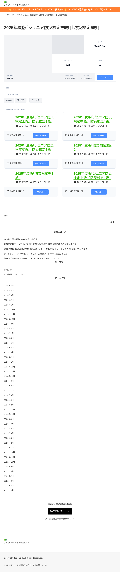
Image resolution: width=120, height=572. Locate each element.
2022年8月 (9, 471)
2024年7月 (9, 390)
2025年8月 (9, 329)
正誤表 (9, 100)
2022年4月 (9, 490)
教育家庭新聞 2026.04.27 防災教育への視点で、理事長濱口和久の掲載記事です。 (41, 244)
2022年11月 (9, 457)
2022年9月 (9, 467)
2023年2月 (9, 443)
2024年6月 (9, 395)
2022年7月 (9, 476)
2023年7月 (9, 424)
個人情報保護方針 (24, 565)
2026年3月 (9, 295)
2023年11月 (9, 409)
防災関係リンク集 (40, 565)
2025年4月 (9, 348)
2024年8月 (9, 386)
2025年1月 (9, 362)
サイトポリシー (9, 565)
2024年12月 (9, 367)
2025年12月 (9, 309)
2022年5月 (9, 486)
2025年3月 (9, 352)
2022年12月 (9, 452)
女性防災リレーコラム (13, 274)
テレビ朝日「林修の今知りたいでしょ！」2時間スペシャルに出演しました (35, 254)
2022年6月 (9, 481)
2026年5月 (9, 286)
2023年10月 (9, 414)
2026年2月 (9, 300)
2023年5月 (9, 433)
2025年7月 (9, 333)
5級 (20, 100)
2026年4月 (9, 291)
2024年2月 (9, 405)
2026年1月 (9, 305)
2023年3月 (9, 438)
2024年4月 (9, 400)
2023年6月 (9, 429)
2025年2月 (9, 357)
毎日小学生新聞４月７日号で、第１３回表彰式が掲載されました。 (32, 258)
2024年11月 (9, 371)
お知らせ (8, 270)
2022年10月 (9, 462)
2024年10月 (9, 376)
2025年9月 (9, 324)
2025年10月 (9, 319)
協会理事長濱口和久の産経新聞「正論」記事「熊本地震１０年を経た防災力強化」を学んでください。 (47, 249)
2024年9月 (9, 381)
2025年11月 (9, 314)
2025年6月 (9, 338)
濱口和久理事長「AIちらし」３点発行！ (21, 239)
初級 (35, 100)
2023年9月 (9, 419)
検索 (6, 216)
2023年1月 (9, 448)
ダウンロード (105, 77)
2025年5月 (9, 343)
